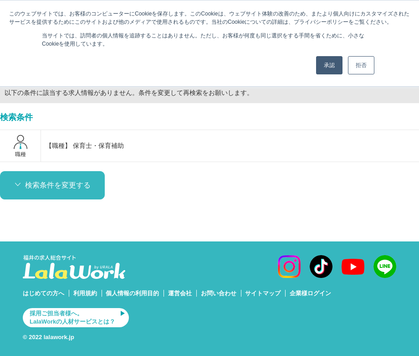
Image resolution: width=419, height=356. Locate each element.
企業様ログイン (310, 293)
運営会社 (180, 293)
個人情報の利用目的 (132, 293)
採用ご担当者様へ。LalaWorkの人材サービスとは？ (72, 317)
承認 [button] (329, 65)
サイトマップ (263, 293)
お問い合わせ (218, 293)
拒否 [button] (361, 65)
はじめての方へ (43, 293)
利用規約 (85, 293)
